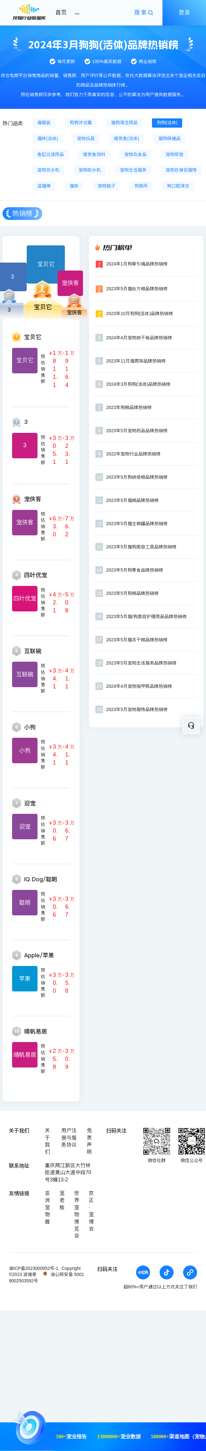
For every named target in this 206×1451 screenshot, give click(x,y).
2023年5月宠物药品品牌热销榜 (137, 430)
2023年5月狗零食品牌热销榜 (134, 570)
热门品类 (13, 123)
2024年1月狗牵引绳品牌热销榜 (137, 263)
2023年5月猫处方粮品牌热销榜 (137, 288)
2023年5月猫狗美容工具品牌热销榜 (141, 546)
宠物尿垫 (174, 154)
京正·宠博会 (91, 1210)
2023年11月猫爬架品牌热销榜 (136, 360)
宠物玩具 (86, 138)
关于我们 (47, 1141)
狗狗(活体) (167, 122)
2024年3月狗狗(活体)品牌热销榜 (138, 384)
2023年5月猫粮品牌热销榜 (132, 500)
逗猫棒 (44, 185)
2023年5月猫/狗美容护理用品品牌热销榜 (146, 616)
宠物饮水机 (48, 170)
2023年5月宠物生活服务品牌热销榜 (141, 663)
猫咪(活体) (47, 138)
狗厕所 (141, 185)
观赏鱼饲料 (94, 154)
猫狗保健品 (169, 138)
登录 (184, 12)
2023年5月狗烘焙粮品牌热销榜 (137, 477)
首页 (61, 12)
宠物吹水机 (90, 170)
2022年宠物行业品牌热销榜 (133, 453)
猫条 (74, 185)
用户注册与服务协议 (69, 1137)
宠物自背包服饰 (181, 170)
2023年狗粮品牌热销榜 (129, 407)
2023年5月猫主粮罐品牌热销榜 (137, 523)
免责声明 (89, 1141)
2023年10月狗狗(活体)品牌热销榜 (139, 313)
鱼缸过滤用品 (50, 154)
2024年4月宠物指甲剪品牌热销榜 (139, 686)
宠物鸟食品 (135, 154)
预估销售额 (43, 369)
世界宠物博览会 (76, 1214)
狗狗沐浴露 (81, 122)
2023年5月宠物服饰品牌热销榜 (137, 709)
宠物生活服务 (133, 170)
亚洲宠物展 (47, 1207)
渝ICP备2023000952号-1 (33, 1268)
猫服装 (44, 122)
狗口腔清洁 (178, 185)
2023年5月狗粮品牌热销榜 (132, 593)
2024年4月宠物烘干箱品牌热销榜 (139, 337)
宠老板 (62, 1200)
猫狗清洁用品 (124, 122)
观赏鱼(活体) (126, 138)
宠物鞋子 (106, 185)
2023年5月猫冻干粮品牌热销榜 (137, 639)
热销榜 (22, 213)
